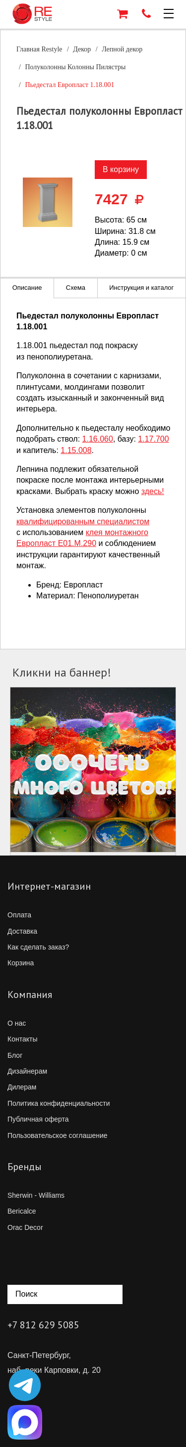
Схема (75, 287)
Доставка (22, 931)
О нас (16, 1023)
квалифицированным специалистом (82, 521)
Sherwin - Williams (35, 1195)
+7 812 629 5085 (43, 1324)
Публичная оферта (38, 1119)
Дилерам (21, 1087)
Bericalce (21, 1211)
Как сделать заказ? (38, 947)
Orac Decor (25, 1227)
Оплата (19, 915)
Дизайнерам (27, 1071)
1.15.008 (76, 450)
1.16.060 (97, 439)
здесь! (152, 491)
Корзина (20, 963)
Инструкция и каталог (141, 287)
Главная (39, 49)
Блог (14, 1055)
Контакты (22, 1039)
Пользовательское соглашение (57, 1135)
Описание (27, 287)
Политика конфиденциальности (58, 1103)
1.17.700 (153, 439)
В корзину (121, 169)
